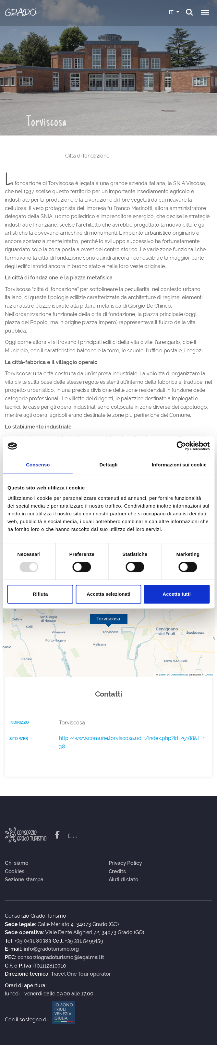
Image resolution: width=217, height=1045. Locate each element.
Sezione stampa (24, 879)
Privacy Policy (125, 863)
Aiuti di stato (124, 879)
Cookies (14, 871)
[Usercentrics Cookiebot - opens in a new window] (181, 446)
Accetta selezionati (108, 594)
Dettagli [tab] (109, 464)
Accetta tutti (177, 594)
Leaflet (161, 674)
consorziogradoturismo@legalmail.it (61, 957)
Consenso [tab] (38, 464)
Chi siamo (16, 863)
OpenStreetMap (179, 674)
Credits (117, 871)
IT (172, 12)
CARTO (209, 674)
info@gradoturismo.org (51, 949)
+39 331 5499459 (84, 941)
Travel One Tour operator (81, 974)
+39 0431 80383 (33, 941)
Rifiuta (40, 594)
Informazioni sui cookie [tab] (179, 464)
